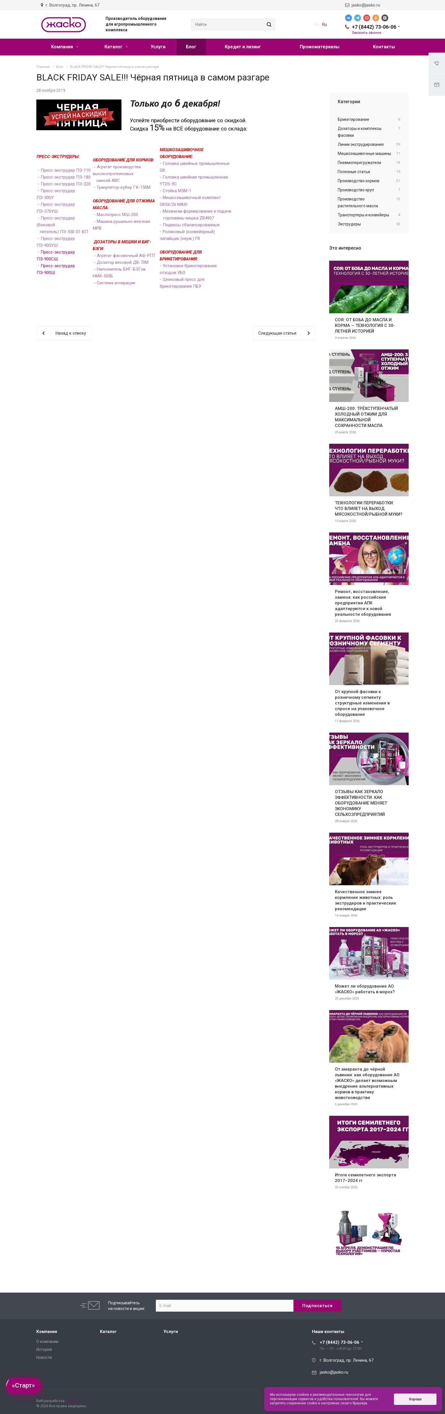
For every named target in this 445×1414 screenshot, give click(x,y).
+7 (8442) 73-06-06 (374, 27)
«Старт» (23, 1385)
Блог (191, 46)
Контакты (384, 46)
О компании (47, 1341)
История (44, 1349)
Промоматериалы (319, 46)
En (316, 24)
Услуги (158, 46)
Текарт (73, 1401)
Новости (44, 1357)
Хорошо (415, 1399)
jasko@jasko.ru (362, 5)
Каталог (116, 46)
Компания (64, 46)
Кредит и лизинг (243, 46)
